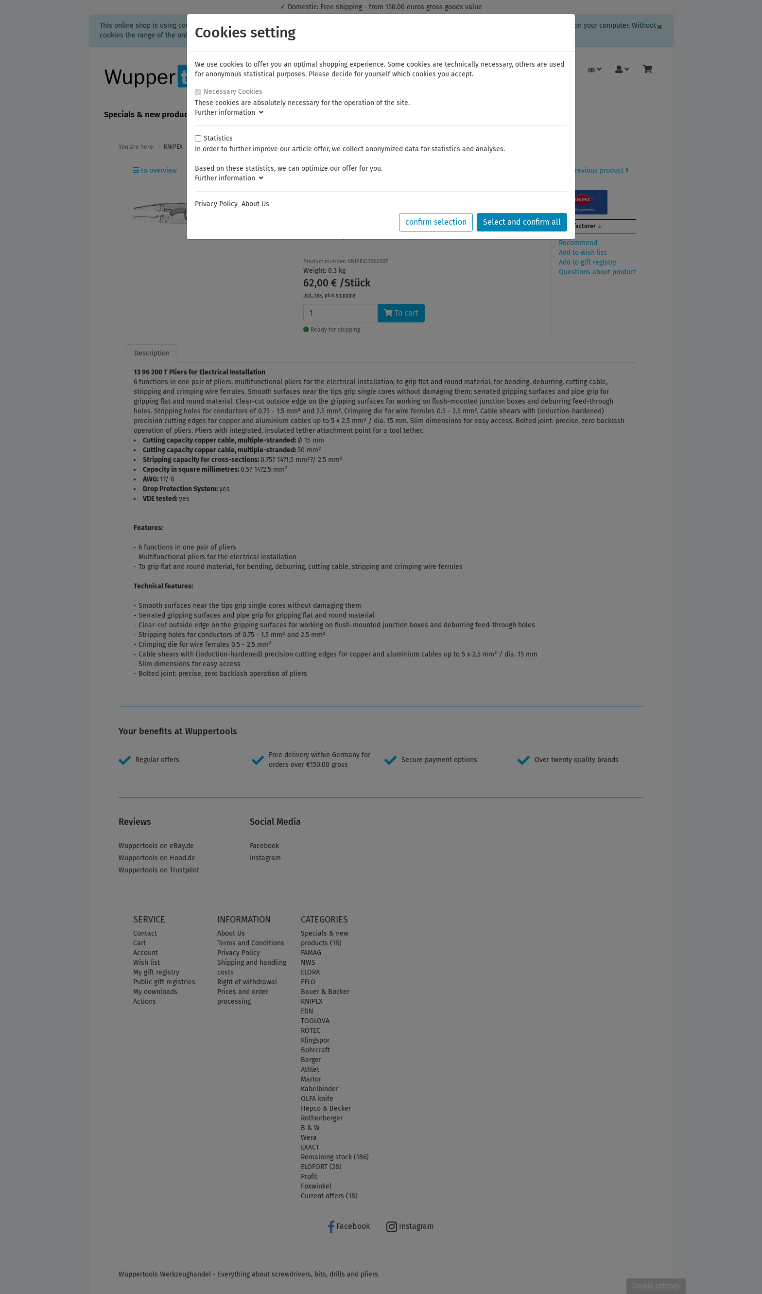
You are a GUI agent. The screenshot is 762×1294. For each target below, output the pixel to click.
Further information (229, 112)
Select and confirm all (522, 222)
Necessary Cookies (233, 92)
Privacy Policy (216, 204)
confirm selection (436, 222)
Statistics (218, 138)
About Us (255, 204)
